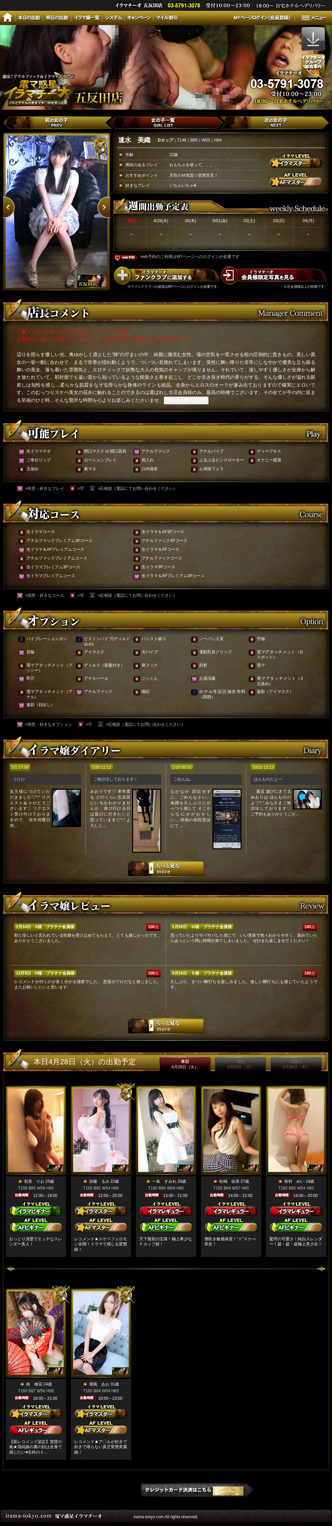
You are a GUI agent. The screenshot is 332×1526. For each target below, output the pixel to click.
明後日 (296, 1064)
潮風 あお (99, 1384)
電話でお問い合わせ (186, 400)
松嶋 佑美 (229, 1181)
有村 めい (294, 1181)
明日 (240, 1064)
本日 (185, 1064)
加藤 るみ (99, 1181)
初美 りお (34, 1181)
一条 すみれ (164, 1181)
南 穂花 (34, 1384)
